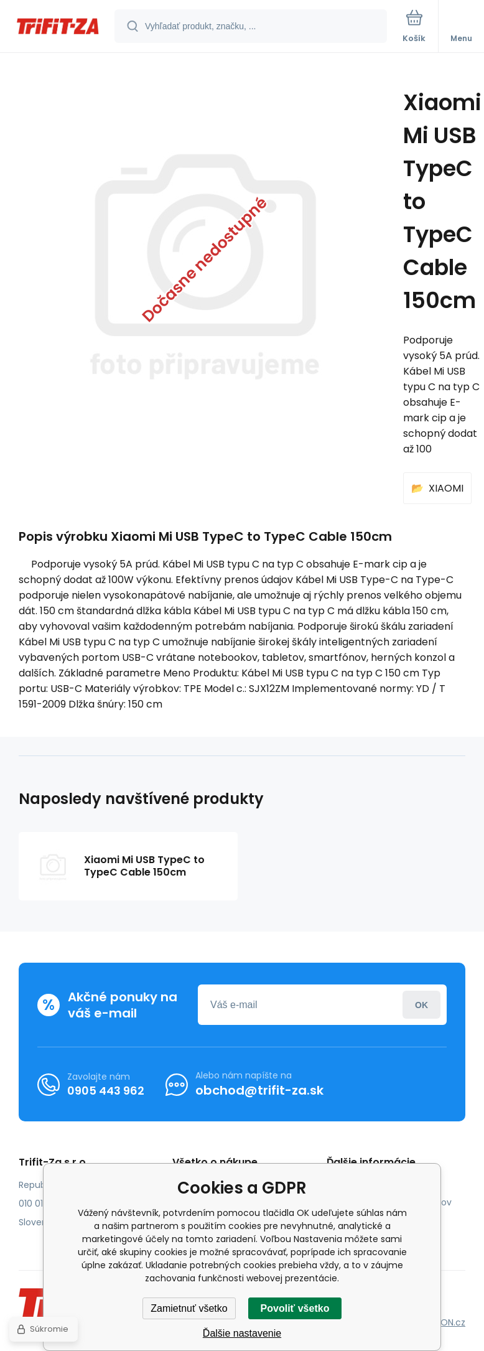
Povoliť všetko (295, 1308)
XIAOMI (446, 488)
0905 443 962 (105, 1090)
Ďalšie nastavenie (242, 1333)
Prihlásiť (421, 1005)
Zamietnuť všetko (189, 1308)
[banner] (58, 27)
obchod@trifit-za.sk (259, 1090)
